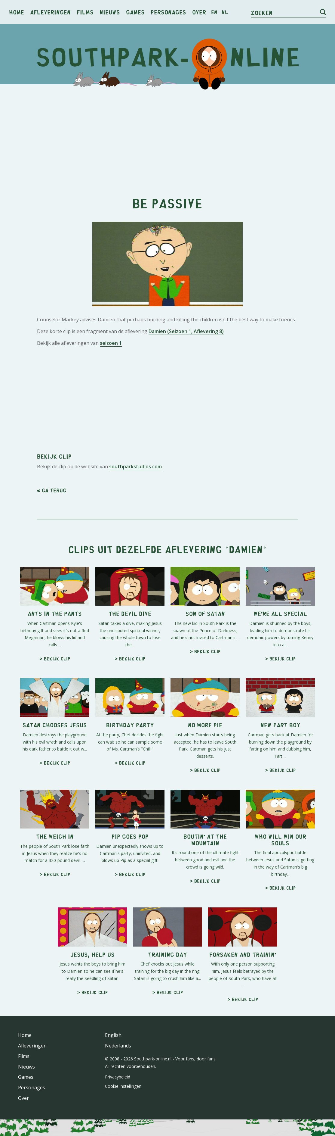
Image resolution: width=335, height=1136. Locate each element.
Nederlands (118, 1045)
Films (85, 12)
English (113, 1035)
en (214, 12)
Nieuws (110, 12)
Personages (168, 12)
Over (199, 12)
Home (16, 12)
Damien (246, 549)
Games (135, 12)
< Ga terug (51, 490)
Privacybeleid (117, 1077)
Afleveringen (50, 12)
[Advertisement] (167, 135)
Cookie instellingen (123, 1086)
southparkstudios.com (135, 466)
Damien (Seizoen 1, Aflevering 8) (186, 331)
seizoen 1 (111, 343)
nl (225, 12)
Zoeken (261, 12)
